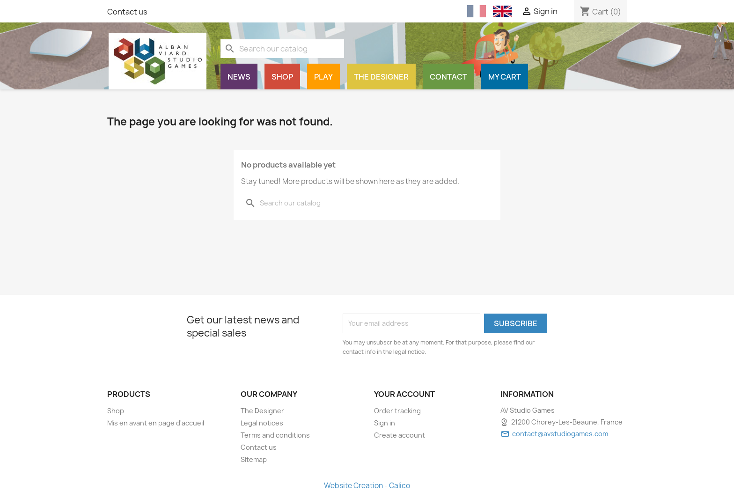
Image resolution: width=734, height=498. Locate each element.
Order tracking (397, 410)
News (239, 77)
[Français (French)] (476, 11)
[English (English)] (502, 11)
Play (323, 77)
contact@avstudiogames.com (560, 433)
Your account (404, 394)
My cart (504, 77)
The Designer (381, 77)
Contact (448, 77)
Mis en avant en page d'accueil (155, 422)
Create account (399, 435)
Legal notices (262, 422)
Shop (282, 77)
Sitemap (254, 459)
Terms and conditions (275, 435)
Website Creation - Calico (367, 486)
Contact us (127, 12)
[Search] (282, 48)
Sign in (384, 422)
